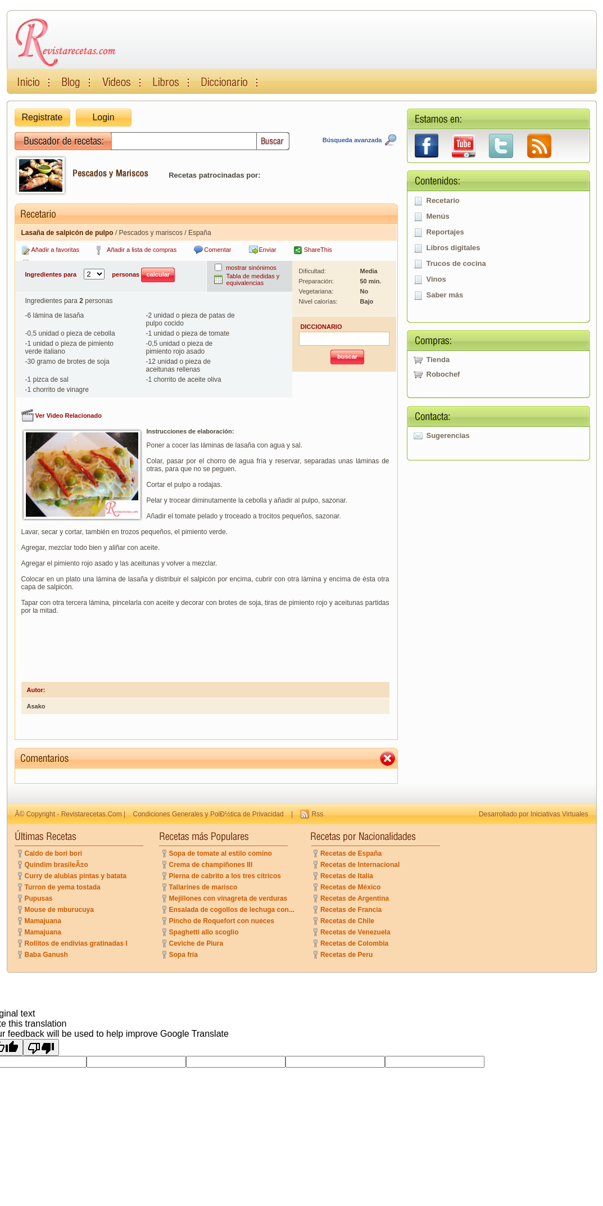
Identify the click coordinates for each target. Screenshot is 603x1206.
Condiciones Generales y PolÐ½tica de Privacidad (208, 814)
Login (103, 117)
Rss (317, 814)
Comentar (217, 249)
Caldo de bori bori (54, 853)
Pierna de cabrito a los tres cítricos (225, 876)
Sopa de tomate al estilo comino (220, 853)
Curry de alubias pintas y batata (75, 876)
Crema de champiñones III (211, 865)
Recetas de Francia (351, 910)
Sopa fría (183, 955)
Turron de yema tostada (63, 887)
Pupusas (39, 898)
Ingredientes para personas (100, 275)
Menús (438, 216)
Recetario (443, 200)
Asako (36, 706)
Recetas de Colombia (354, 943)
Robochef (443, 374)
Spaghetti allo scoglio (204, 932)
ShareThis (318, 249)
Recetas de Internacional (360, 865)
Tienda (438, 359)
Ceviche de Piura (196, 943)
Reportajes (445, 232)
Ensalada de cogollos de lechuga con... (231, 910)
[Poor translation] (41, 1047)
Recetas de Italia (346, 876)
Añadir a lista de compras (141, 249)
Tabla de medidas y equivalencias (253, 279)
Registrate (42, 117)
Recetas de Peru (346, 955)
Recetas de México (350, 887)
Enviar (267, 249)
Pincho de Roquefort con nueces (221, 921)
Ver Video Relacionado (68, 415)
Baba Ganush (46, 955)
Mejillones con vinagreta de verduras (228, 898)
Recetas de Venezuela (355, 932)
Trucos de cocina (456, 263)
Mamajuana (43, 921)
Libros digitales (453, 247)
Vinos (436, 279)
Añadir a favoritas (55, 249)
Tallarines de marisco (203, 887)
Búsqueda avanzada (352, 140)
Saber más (445, 295)
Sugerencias (448, 435)
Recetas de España (351, 853)
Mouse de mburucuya (59, 910)
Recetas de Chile (347, 921)
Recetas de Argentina (354, 898)
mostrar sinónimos (251, 267)
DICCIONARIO (321, 326)
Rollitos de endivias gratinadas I (76, 943)
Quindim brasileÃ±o (56, 865)
